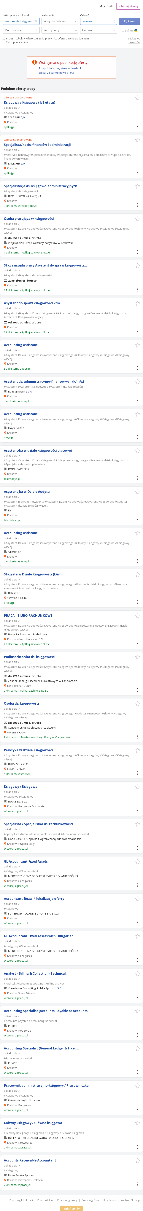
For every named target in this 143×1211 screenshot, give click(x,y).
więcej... (25, 158)
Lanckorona (14, 685)
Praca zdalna (45, 1200)
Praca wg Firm (90, 1200)
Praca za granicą (67, 1200)
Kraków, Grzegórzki (19, 881)
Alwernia (12, 732)
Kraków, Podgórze (19, 1030)
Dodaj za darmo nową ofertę (56, 72)
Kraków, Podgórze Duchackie (26, 806)
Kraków (12, 122)
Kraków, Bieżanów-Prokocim (25, 1180)
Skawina (12, 598)
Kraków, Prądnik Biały (21, 843)
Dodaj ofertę (128, 6)
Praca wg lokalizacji (21, 1200)
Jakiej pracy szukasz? (16, 15)
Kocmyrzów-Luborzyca (22, 639)
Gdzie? (84, 15)
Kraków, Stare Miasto (21, 993)
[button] (137, 98)
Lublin (10, 769)
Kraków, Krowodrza (20, 1142)
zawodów (134, 42)
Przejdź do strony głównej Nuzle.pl (60, 68)
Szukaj (131, 21)
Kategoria (48, 15)
